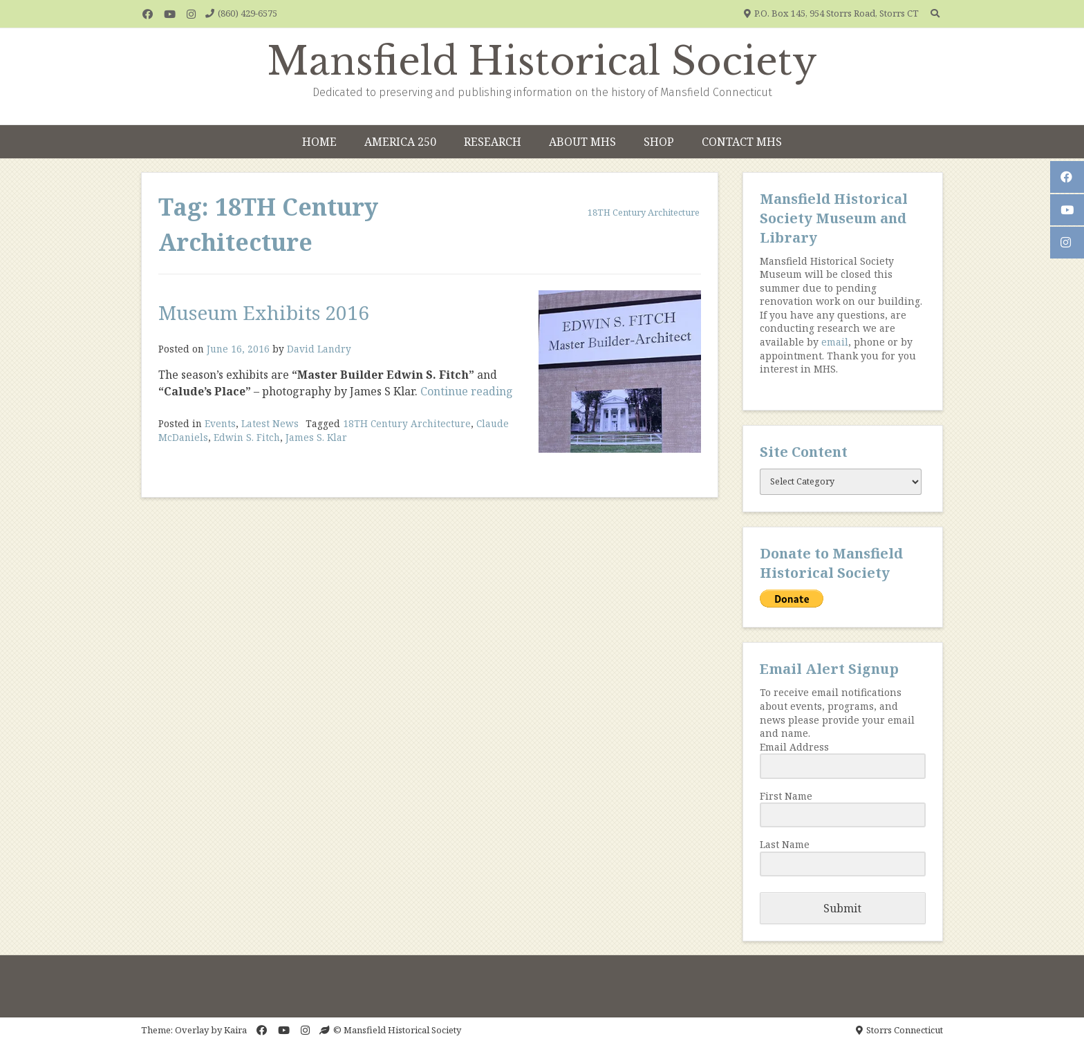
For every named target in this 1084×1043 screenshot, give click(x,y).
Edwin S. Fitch (247, 437)
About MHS (582, 141)
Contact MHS (742, 141)
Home (319, 141)
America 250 (400, 141)
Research (492, 141)
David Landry (319, 348)
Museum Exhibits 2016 (263, 312)
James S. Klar (316, 437)
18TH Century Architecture (407, 423)
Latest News (270, 423)
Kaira (235, 1030)
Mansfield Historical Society (542, 61)
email (834, 341)
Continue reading (466, 391)
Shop (659, 141)
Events (220, 423)
